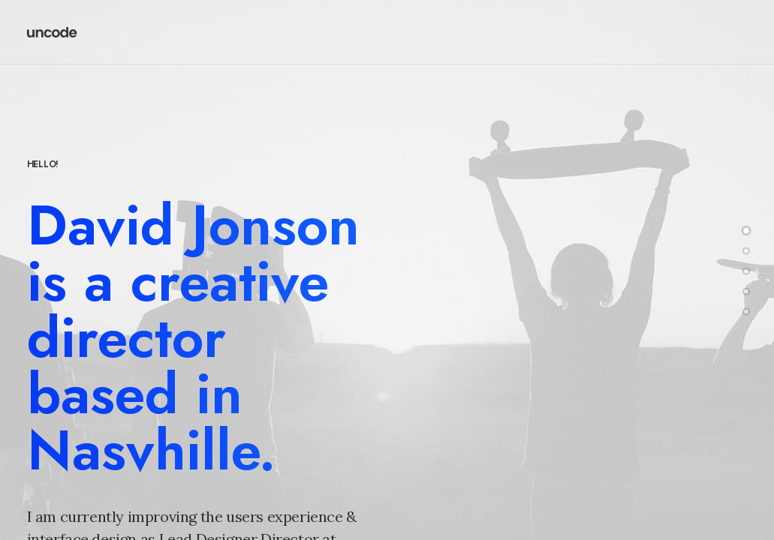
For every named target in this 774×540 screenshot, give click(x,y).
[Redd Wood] (52, 32)
